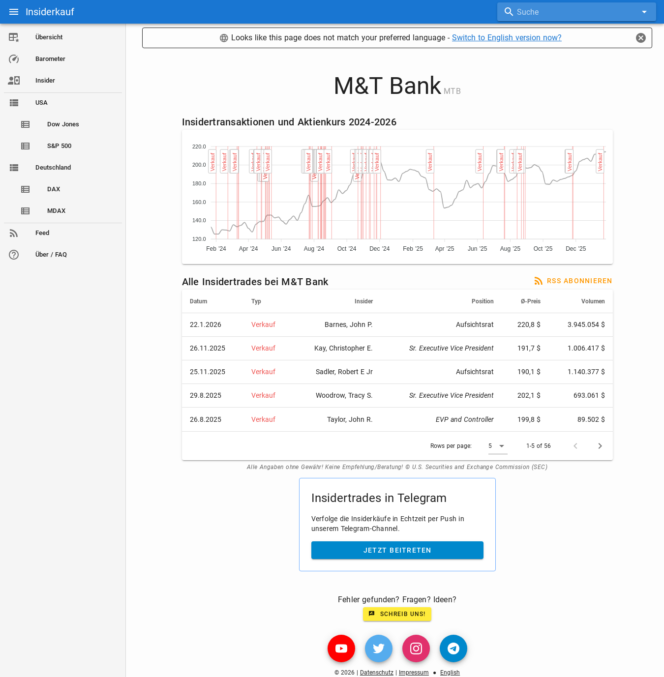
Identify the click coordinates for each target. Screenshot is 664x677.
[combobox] (577, 11)
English (450, 672)
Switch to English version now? (507, 37)
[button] (498, 446)
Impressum (414, 672)
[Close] (641, 38)
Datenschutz (376, 672)
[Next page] (600, 446)
